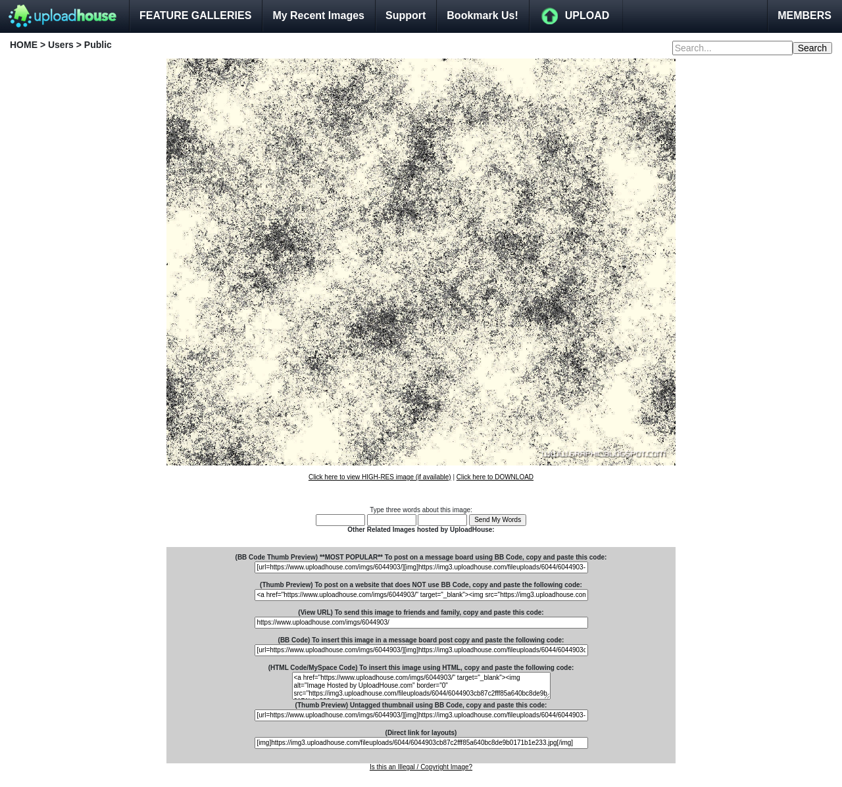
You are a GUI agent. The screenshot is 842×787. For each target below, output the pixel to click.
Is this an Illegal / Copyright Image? (421, 767)
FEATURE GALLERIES (195, 15)
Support (405, 15)
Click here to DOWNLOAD (495, 477)
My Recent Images (318, 15)
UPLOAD (587, 15)
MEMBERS (804, 15)
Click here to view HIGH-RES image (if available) (380, 477)
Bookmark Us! (482, 15)
